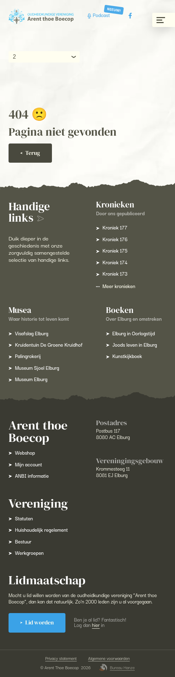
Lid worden (37, 622)
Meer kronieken (115, 285)
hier (96, 625)
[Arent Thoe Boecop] (41, 17)
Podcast (99, 15)
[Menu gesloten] (163, 20)
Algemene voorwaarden (109, 658)
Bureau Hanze (117, 667)
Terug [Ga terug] (30, 153)
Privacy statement (61, 658)
